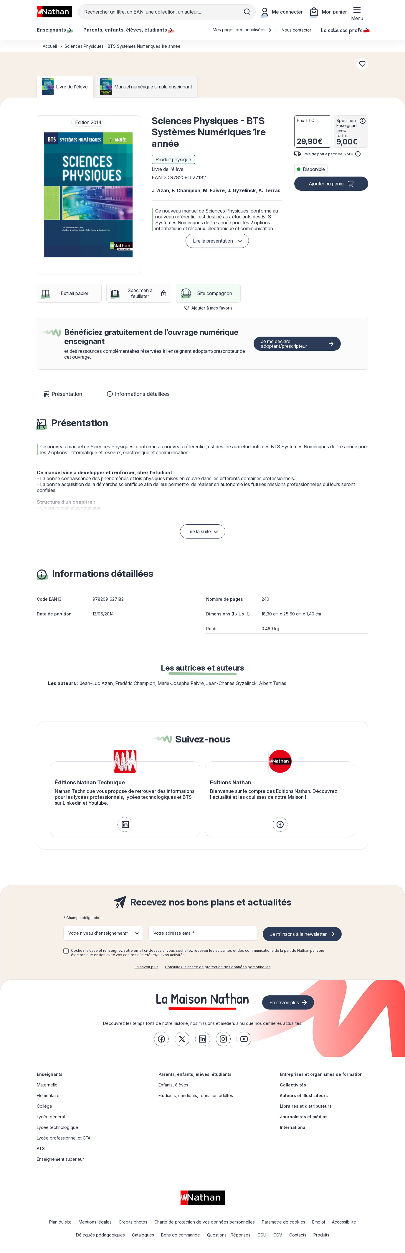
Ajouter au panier (327, 184)
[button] (88, 195)
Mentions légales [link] (95, 1221)
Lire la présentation (213, 241)
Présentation (63, 394)
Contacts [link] (297, 1234)
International (293, 1127)
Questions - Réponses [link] (228, 1234)
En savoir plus (146, 967)
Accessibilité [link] (344, 1221)
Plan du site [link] (60, 1221)
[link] (125, 824)
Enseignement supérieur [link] (60, 1159)
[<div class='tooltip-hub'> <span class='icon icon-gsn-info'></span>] (363, 121)
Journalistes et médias (304, 1116)
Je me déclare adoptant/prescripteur (284, 343)
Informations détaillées (138, 394)
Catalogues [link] (143, 1234)
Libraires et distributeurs (306, 1106)
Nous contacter (296, 29)
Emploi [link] (318, 1221)
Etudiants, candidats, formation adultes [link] (195, 1095)
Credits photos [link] (133, 1221)
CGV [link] (277, 1234)
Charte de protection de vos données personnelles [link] (204, 1221)
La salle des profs (344, 30)
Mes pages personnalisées (242, 29)
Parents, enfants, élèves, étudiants (195, 1074)
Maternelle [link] (47, 1084)
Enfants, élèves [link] (173, 1084)
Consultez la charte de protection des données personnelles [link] (218, 967)
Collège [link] (44, 1106)
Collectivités (293, 1084)
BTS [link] (41, 1148)
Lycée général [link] (51, 1116)
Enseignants (49, 1074)
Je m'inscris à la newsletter (298, 934)
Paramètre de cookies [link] (283, 1221)
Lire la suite (199, 531)
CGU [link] (261, 1234)
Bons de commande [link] (180, 1234)
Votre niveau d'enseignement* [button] (98, 933)
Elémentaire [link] (48, 1095)
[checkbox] (66, 951)
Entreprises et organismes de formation (321, 1074)
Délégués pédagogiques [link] (100, 1234)
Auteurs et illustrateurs (304, 1095)
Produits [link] (321, 1234)
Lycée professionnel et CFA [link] (63, 1137)
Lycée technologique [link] (57, 1127)
